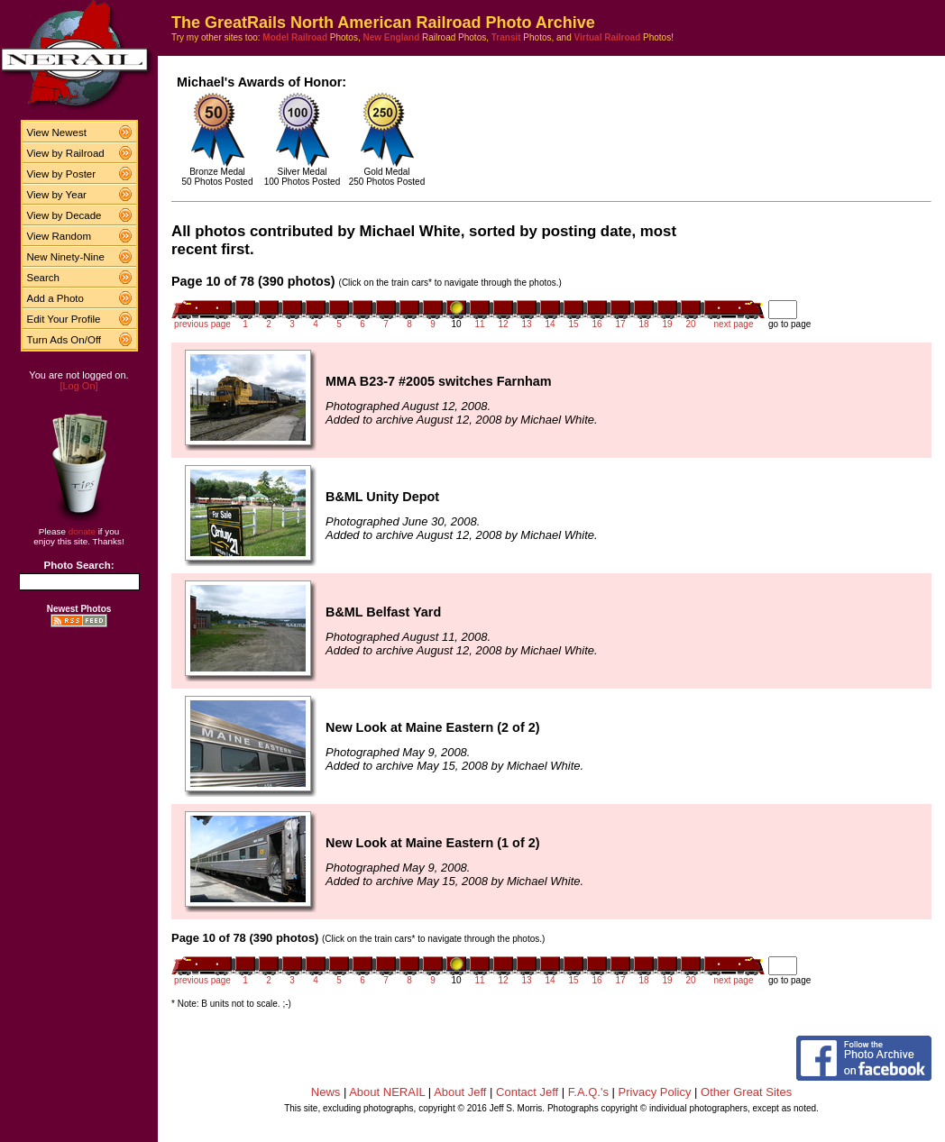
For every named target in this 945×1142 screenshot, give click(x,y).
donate (82, 531)
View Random (59, 236)
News (326, 1092)
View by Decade (64, 215)
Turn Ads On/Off (64, 339)
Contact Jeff (527, 1092)
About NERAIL (387, 1092)
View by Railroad (66, 153)
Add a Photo (55, 298)
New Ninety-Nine (66, 256)
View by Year (57, 194)
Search (43, 277)
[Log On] (78, 385)
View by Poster (61, 174)
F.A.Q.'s (588, 1092)
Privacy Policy (655, 1092)
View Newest (57, 132)
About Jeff (460, 1092)
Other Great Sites (746, 1092)
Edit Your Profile (64, 319)
